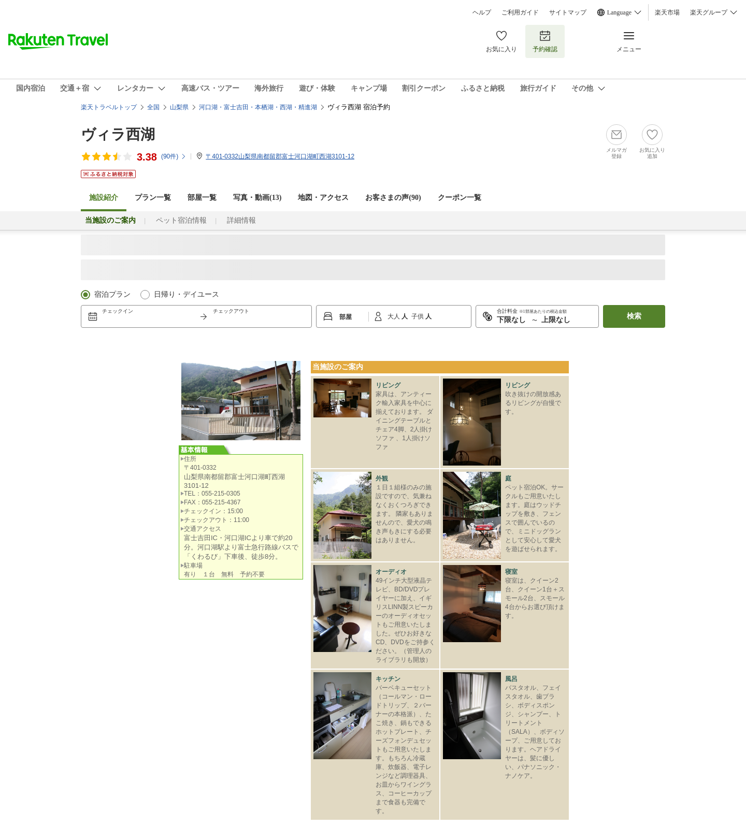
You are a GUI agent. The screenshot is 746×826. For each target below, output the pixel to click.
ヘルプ (481, 12)
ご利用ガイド (520, 12)
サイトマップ (567, 12)
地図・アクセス (323, 197)
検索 (634, 316)
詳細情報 (241, 220)
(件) (174, 156)
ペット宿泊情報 (181, 220)
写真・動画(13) (257, 197)
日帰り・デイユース (186, 294)
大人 (394, 316)
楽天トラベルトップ (109, 107)
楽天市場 (667, 12)
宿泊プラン (112, 294)
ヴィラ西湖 (118, 134)
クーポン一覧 (459, 197)
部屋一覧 (202, 197)
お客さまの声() (393, 197)
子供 (418, 316)
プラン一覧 (153, 197)
